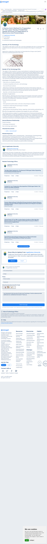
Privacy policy (39, 307)
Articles (28, 347)
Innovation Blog (19, 354)
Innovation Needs (30, 333)
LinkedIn (3, 372)
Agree (26, 540)
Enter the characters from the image (11, 284)
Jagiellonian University (9, 35)
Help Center (18, 344)
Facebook (11, 372)
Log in (22, 260)
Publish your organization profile (40, 356)
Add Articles (39, 348)
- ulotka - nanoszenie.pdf (10, 130)
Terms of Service (31, 307)
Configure (32, 540)
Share (17, 175)
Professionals (29, 337)
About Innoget (19, 333)
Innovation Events (30, 340)
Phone (3, 276)
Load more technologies (23, 246)
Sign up (13, 260)
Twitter (7, 372)
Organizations (29, 338)
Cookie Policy (19, 367)
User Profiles (29, 364)
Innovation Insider (20, 352)
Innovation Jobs (30, 342)
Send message (23, 304)
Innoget (16, 372)
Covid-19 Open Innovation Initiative (19, 360)
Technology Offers (30, 335)
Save (12, 175)
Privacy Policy (19, 365)
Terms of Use (19, 364)
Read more (7, 175)
